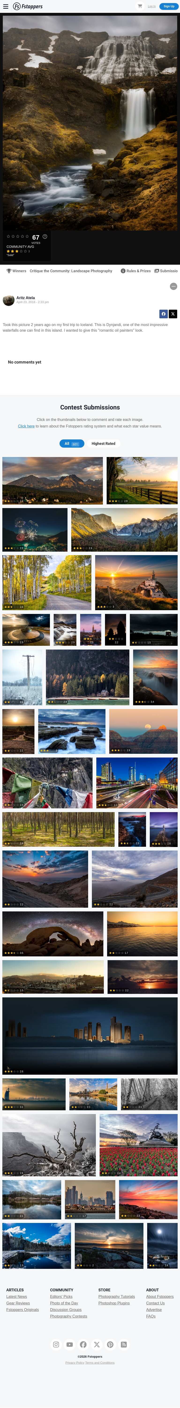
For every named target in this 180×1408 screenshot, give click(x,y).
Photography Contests (68, 1316)
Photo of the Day (64, 1303)
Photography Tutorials (116, 1297)
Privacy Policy (74, 1362)
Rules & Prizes (134, 271)
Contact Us (155, 1303)
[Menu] (6, 6)
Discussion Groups (66, 1310)
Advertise (154, 1310)
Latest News (16, 1297)
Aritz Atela (25, 298)
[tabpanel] (90, 864)
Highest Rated (103, 443)
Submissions (166, 271)
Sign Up (169, 6)
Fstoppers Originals (22, 1310)
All (72, 443)
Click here (26, 426)
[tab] (72, 443)
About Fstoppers (160, 1297)
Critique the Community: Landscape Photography (71, 271)
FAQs (151, 1316)
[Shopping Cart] (140, 6)
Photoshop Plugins (114, 1303)
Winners (15, 271)
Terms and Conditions (100, 1362)
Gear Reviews (18, 1303)
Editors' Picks (61, 1297)
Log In (152, 6)
